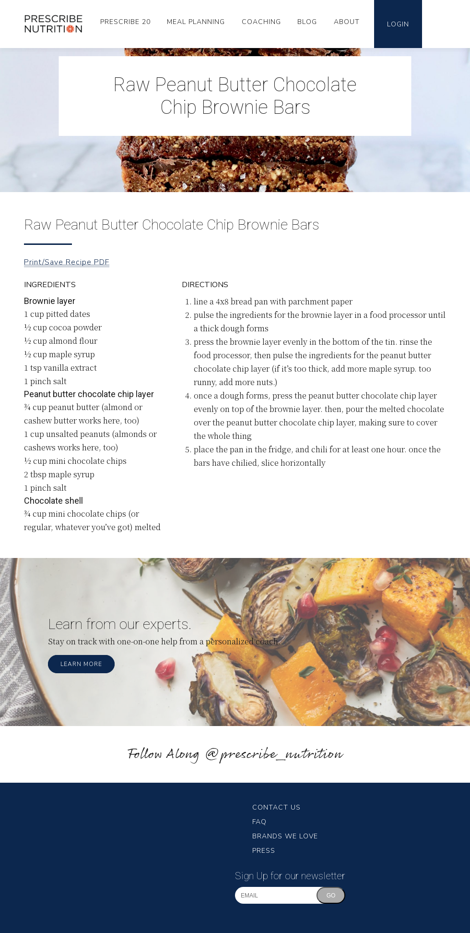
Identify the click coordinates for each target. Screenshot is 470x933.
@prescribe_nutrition (273, 754)
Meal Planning (196, 21)
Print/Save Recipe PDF (66, 262)
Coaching (261, 21)
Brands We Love (285, 836)
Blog (307, 21)
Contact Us (276, 807)
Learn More (81, 664)
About (347, 21)
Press (263, 850)
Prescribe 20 (125, 21)
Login (398, 24)
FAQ (259, 821)
